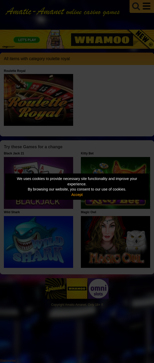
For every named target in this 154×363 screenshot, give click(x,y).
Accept (77, 195)
